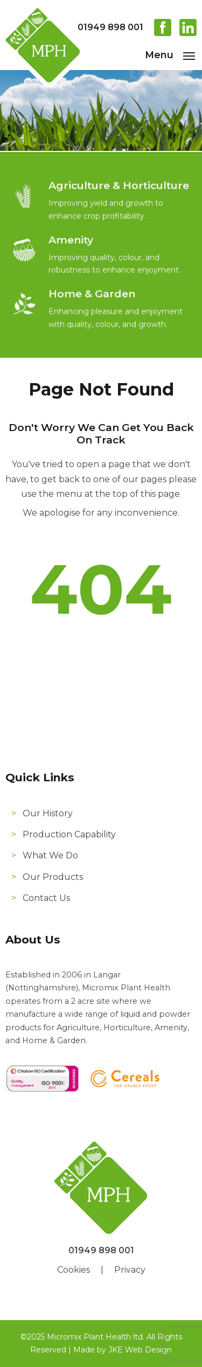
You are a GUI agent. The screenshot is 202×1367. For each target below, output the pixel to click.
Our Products (53, 877)
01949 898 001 (110, 27)
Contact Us (46, 898)
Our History (48, 813)
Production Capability (69, 834)
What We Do (50, 855)
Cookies (73, 1270)
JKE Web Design (140, 1350)
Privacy (129, 1270)
